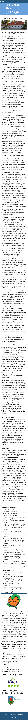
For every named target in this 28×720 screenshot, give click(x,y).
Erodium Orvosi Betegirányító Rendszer (17, 716)
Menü (2, 1)
